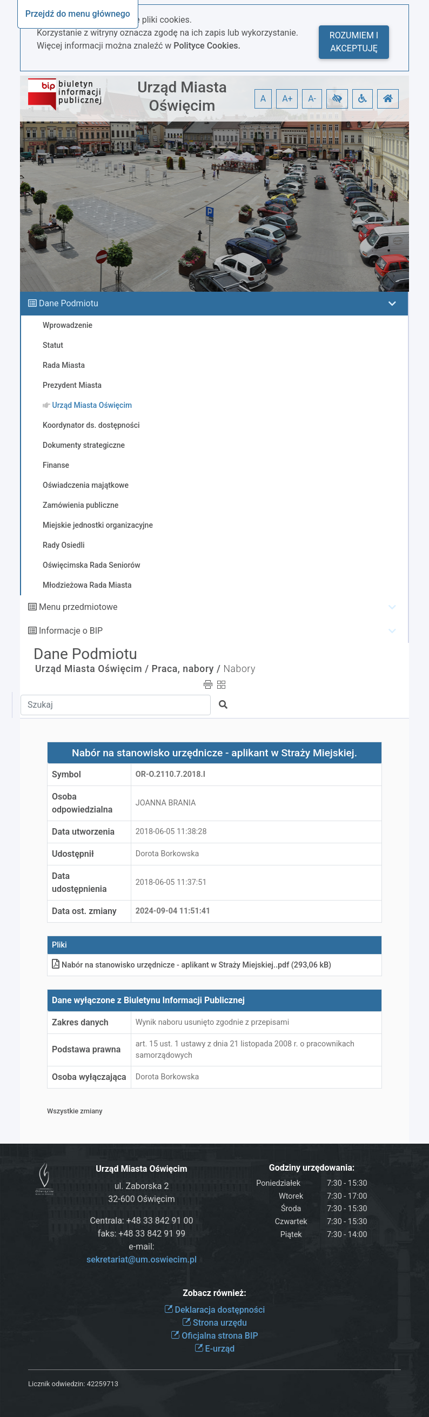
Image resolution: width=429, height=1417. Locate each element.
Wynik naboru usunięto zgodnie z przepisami (212, 1022)
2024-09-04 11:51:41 (173, 911)
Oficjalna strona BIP (214, 1336)
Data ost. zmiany (84, 911)
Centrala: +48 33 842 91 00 (141, 1220)
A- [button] (312, 98)
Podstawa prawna (86, 1049)
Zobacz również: (214, 1293)
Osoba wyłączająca (89, 1077)
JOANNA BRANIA (166, 803)
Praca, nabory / (186, 668)
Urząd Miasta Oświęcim (182, 96)
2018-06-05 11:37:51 (171, 882)
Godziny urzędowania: (311, 1168)
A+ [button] (287, 98)
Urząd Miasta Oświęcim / (92, 668)
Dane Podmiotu (68, 303)
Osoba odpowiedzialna (82, 803)
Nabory (239, 668)
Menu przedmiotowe (78, 607)
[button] (337, 99)
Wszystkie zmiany (75, 1111)
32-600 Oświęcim (141, 1199)
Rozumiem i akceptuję (354, 41)
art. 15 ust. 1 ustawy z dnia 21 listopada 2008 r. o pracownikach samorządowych (245, 1049)
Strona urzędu (214, 1323)
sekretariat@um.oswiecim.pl (141, 1259)
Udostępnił (73, 854)
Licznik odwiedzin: (56, 1384)
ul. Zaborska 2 (142, 1186)
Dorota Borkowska (167, 853)
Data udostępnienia (79, 882)
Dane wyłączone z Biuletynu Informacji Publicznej (148, 1000)
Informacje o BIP (71, 631)
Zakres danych (80, 1022)
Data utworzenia (83, 832)
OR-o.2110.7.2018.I (170, 774)
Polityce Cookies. (206, 46)
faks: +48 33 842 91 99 (141, 1233)
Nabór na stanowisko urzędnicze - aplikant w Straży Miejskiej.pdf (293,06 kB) (191, 965)
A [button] (263, 98)
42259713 (102, 1384)
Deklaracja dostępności (214, 1310)
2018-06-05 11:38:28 (171, 831)
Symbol (66, 774)
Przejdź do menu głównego (77, 14)
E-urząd (215, 1349)
